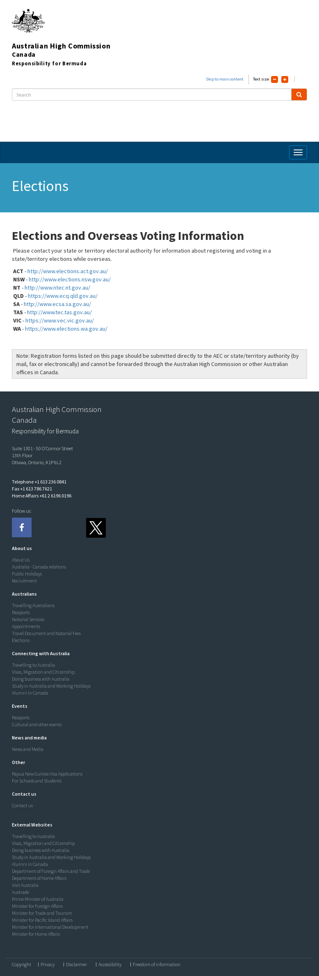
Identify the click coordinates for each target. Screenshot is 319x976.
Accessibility (109, 964)
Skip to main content (225, 79)
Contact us (22, 805)
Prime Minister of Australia (38, 899)
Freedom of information (156, 964)
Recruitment (24, 581)
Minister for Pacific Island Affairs (42, 920)
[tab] (157, 548)
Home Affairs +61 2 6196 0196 (41, 496)
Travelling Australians (33, 605)
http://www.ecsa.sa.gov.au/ (57, 304)
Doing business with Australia (40, 679)
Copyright (21, 964)
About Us (21, 560)
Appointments (26, 626)
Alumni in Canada (30, 693)
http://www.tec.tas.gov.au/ (59, 312)
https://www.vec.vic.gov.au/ (59, 320)
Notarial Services (28, 619)
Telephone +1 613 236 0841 (39, 482)
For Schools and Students (37, 781)
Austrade (20, 892)
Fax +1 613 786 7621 (32, 489)
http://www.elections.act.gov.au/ (67, 271)
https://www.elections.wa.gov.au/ (66, 328)
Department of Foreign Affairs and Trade (51, 871)
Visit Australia (25, 885)
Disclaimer (76, 964)
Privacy (48, 964)
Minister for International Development (50, 927)
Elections (21, 640)
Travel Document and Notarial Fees (46, 633)
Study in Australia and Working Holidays (51, 686)
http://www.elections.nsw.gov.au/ (70, 279)
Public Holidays (27, 574)
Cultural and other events (37, 724)
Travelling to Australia (33, 665)
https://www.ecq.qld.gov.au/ (63, 295)
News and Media (27, 749)
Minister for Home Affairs (36, 934)
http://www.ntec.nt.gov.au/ (57, 287)
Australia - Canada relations (39, 567)
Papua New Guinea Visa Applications (47, 774)
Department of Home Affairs (39, 878)
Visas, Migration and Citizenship (43, 672)
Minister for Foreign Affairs (37, 906)
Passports (21, 612)
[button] (20, 548)
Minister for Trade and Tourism (42, 913)
